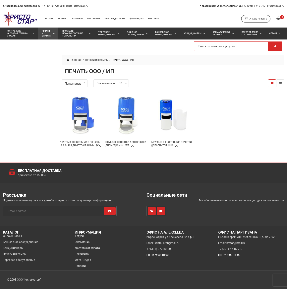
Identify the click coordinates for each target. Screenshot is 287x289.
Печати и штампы (46, 33)
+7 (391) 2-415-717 (254, 6)
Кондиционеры (192, 33)
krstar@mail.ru (275, 6)
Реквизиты (82, 253)
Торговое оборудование (107, 33)
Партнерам (93, 19)
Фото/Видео (137, 19)
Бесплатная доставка (40, 171)
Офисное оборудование (135, 33)
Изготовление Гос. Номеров (250, 33)
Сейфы (273, 33)
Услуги (62, 19)
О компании (76, 19)
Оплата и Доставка (115, 19)
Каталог (49, 19)
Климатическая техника (221, 33)
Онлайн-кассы (12, 236)
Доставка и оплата (87, 248)
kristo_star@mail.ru (77, 6)
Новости (80, 265)
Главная (76, 59)
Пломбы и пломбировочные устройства (72, 33)
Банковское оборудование (164, 33)
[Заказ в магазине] (74, 83)
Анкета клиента (256, 18)
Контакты (153, 19)
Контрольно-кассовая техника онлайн (17, 33)
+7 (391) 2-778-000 (53, 6)
